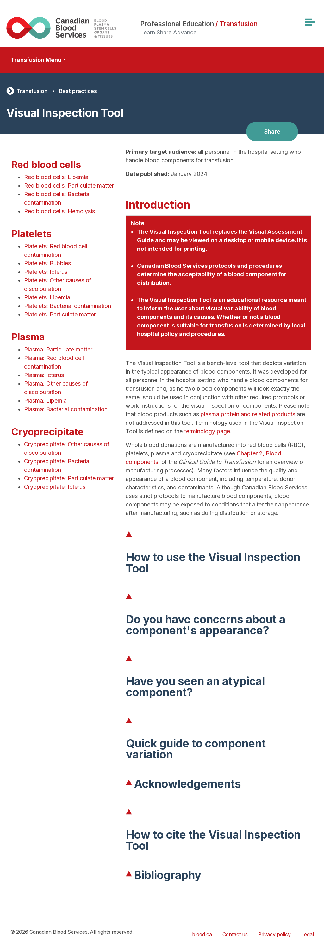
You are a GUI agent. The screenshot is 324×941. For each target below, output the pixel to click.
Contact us (235, 935)
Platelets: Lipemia (47, 297)
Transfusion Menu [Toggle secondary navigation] (35, 60)
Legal (307, 935)
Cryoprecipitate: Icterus (54, 486)
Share (272, 131)
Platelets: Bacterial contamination (67, 306)
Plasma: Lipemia (45, 400)
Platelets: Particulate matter (60, 314)
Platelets (31, 233)
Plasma (28, 337)
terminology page (207, 431)
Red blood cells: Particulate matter (69, 185)
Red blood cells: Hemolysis (59, 211)
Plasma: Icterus (44, 375)
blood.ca (202, 935)
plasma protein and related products (248, 414)
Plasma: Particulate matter (58, 349)
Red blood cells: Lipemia (56, 177)
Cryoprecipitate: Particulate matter (69, 478)
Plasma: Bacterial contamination (66, 409)
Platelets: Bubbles (47, 263)
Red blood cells (46, 164)
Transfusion (31, 91)
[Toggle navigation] (309, 22)
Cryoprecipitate (47, 431)
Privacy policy (274, 935)
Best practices (78, 91)
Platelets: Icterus (45, 271)
